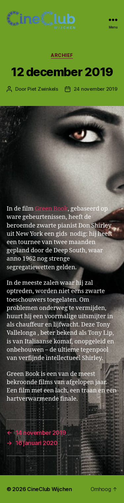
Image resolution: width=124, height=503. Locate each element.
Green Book (51, 209)
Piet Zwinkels (42, 89)
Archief (62, 55)
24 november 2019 (95, 89)
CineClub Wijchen (49, 489)
